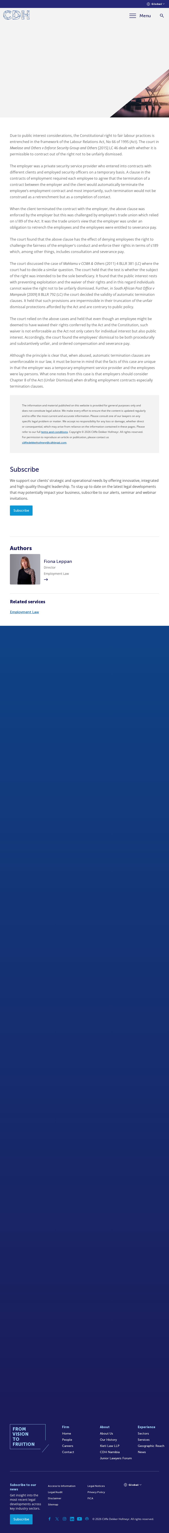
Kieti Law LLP (109, 1446)
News (142, 1452)
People (67, 1440)
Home (66, 1433)
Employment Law (24, 612)
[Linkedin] (71, 1518)
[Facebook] (49, 1518)
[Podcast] (86, 1518)
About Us (106, 1433)
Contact (68, 1452)
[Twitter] (57, 1518)
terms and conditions (54, 432)
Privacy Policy (96, 1492)
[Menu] (140, 15)
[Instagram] (64, 1518)
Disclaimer (54, 1498)
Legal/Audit (55, 1492)
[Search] (162, 16)
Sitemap (53, 1504)
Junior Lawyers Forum (116, 1458)
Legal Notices (96, 1486)
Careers (67, 1446)
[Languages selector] (156, 4)
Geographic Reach (151, 1446)
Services (144, 1440)
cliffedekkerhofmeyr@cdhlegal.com (44, 442)
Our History (108, 1440)
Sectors (143, 1433)
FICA (90, 1498)
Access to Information (61, 1486)
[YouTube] (79, 1518)
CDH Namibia (110, 1452)
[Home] (16, 15)
